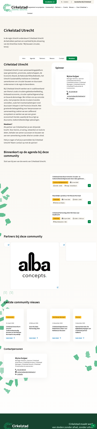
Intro (23, 58)
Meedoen (72, 58)
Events (65, 7)
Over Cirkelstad (82, 7)
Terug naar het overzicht (48, 392)
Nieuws (72, 7)
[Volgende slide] (11, 292)
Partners (58, 7)
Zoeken (64, 2)
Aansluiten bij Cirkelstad (82, 2)
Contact (29, 13)
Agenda (32, 58)
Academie (49, 2)
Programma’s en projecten (35, 7)
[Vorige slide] (5, 292)
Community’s (50, 7)
